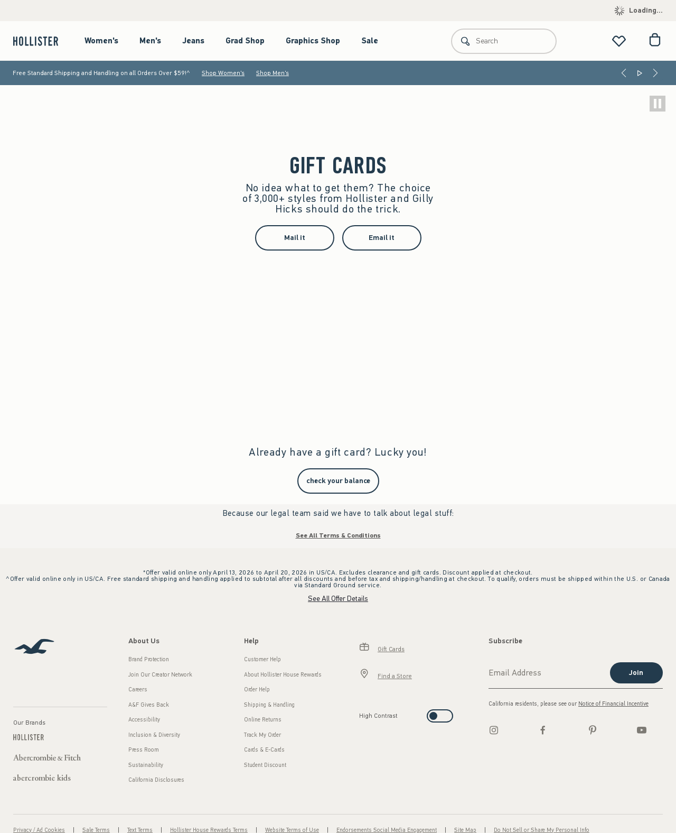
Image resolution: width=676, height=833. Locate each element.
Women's (101, 40)
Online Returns (262, 720)
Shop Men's (272, 73)
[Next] (655, 73)
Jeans (193, 40)
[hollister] (41, 41)
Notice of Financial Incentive (613, 704)
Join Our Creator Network (160, 675)
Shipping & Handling (269, 705)
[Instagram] (494, 730)
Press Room (143, 750)
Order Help (257, 689)
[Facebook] (543, 730)
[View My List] (618, 41)
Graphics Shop (313, 40)
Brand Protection (148, 659)
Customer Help (262, 659)
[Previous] (624, 73)
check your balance (338, 481)
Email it (382, 238)
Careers (137, 689)
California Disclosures (156, 780)
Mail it (294, 238)
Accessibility (144, 720)
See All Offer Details (338, 599)
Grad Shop (245, 40)
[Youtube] (641, 730)
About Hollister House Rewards (283, 675)
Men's (150, 40)
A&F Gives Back (148, 705)
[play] (657, 104)
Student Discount (265, 765)
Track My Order (262, 735)
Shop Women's (223, 73)
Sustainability (145, 765)
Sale (369, 40)
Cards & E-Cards (264, 750)
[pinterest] (592, 730)
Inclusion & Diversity (154, 735)
